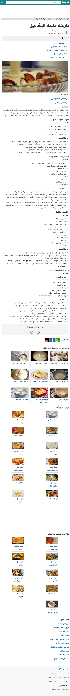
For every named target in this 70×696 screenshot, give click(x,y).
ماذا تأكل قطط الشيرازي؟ (61, 658)
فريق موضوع (53, 681)
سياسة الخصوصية (52, 677)
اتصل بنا (67, 674)
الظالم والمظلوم (63, 654)
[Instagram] (59, 669)
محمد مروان (48, 31)
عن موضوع (54, 674)
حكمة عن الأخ (64, 651)
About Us (66, 681)
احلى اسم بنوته (64, 631)
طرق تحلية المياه (63, 623)
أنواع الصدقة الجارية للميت (60, 627)
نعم (38, 331)
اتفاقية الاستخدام (64, 677)
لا (32, 331)
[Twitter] (63, 669)
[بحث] (59, 2)
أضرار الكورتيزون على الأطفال (59, 639)
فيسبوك (52, 340)
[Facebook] (67, 669)
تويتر (47, 340)
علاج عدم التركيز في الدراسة (60, 647)
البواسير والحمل (64, 635)
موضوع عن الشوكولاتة (62, 643)
